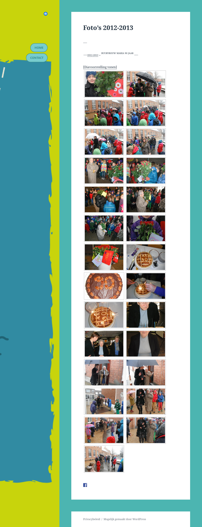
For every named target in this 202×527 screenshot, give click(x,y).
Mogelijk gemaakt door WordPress (125, 519)
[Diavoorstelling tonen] (100, 67)
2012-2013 (92, 55)
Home (39, 48)
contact (36, 58)
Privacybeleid (91, 519)
